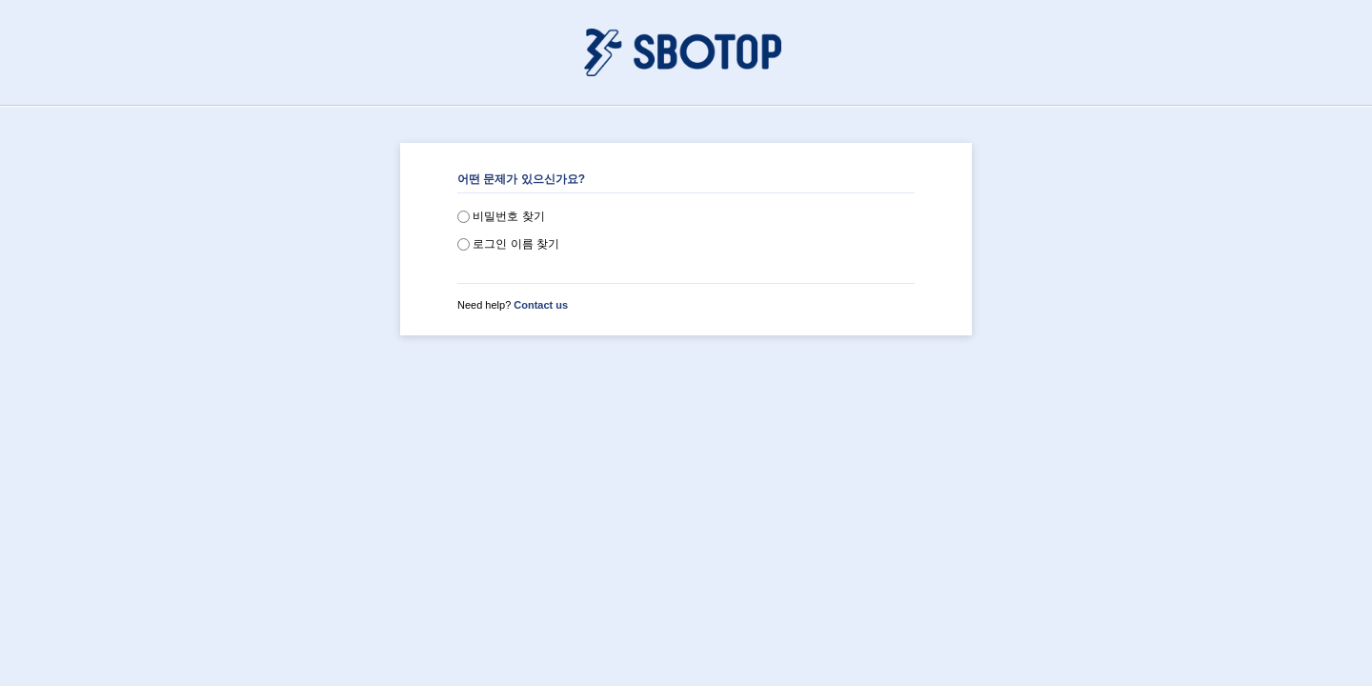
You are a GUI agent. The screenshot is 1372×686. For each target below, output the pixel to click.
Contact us (541, 305)
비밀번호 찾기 (501, 216)
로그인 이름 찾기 (508, 244)
